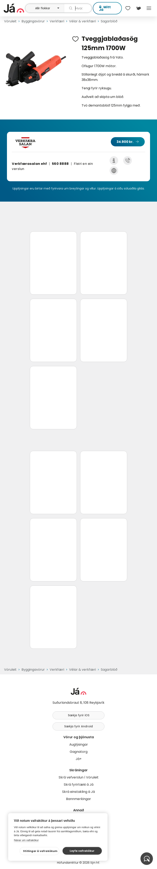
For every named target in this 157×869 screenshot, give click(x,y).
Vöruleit (10, 21)
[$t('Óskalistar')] (127, 8)
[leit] (78, 8)
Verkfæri (57, 21)
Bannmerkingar (78, 799)
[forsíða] (14, 8)
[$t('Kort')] (138, 8)
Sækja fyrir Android (78, 726)
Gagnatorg (78, 751)
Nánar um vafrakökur (26, 840)
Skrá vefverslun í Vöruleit (79, 777)
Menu (149, 8)
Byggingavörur (33, 21)
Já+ (79, 759)
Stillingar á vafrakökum (40, 851)
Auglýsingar (78, 744)
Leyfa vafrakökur (82, 851)
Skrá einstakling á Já (78, 791)
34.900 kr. (125, 141)
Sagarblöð (109, 21)
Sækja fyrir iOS (78, 715)
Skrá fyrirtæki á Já (78, 784)
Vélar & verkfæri (82, 21)
